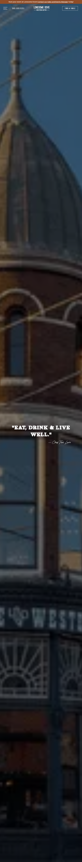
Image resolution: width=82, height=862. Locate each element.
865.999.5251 (18, 8)
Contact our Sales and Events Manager (52, 2)
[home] (42, 8)
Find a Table (70, 8)
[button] (5, 8)
